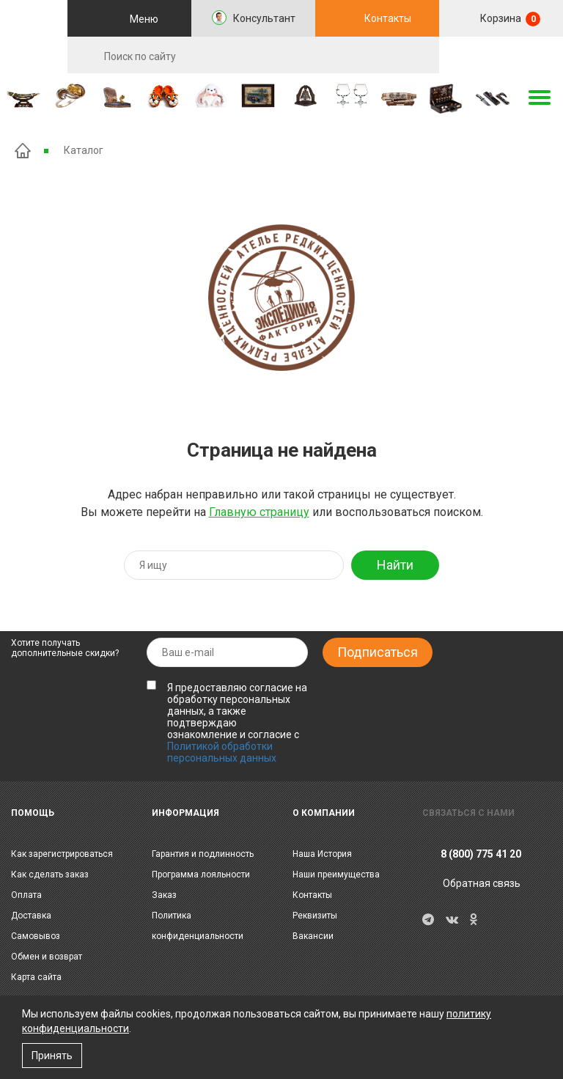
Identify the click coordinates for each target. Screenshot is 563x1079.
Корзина (509, 19)
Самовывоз (35, 936)
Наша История (322, 854)
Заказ (164, 895)
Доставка (31, 915)
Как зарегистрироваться (62, 854)
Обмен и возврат (46, 956)
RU (501, 56)
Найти (395, 564)
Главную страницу (259, 512)
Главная (23, 150)
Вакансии (313, 936)
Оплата (26, 895)
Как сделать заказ (50, 874)
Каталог (83, 150)
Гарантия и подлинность (203, 854)
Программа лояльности (201, 874)
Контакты (387, 18)
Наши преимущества (336, 874)
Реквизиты (314, 915)
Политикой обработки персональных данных (221, 752)
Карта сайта (36, 977)
